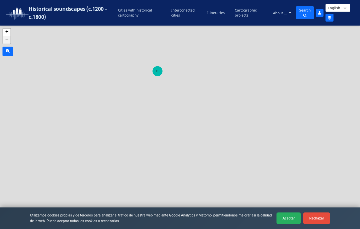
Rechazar (316, 218)
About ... (280, 13)
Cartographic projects (246, 13)
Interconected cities (183, 13)
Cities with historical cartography (135, 13)
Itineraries (216, 12)
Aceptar (288, 218)
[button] (157, 71)
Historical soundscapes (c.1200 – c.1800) (67, 12)
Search (305, 12)
